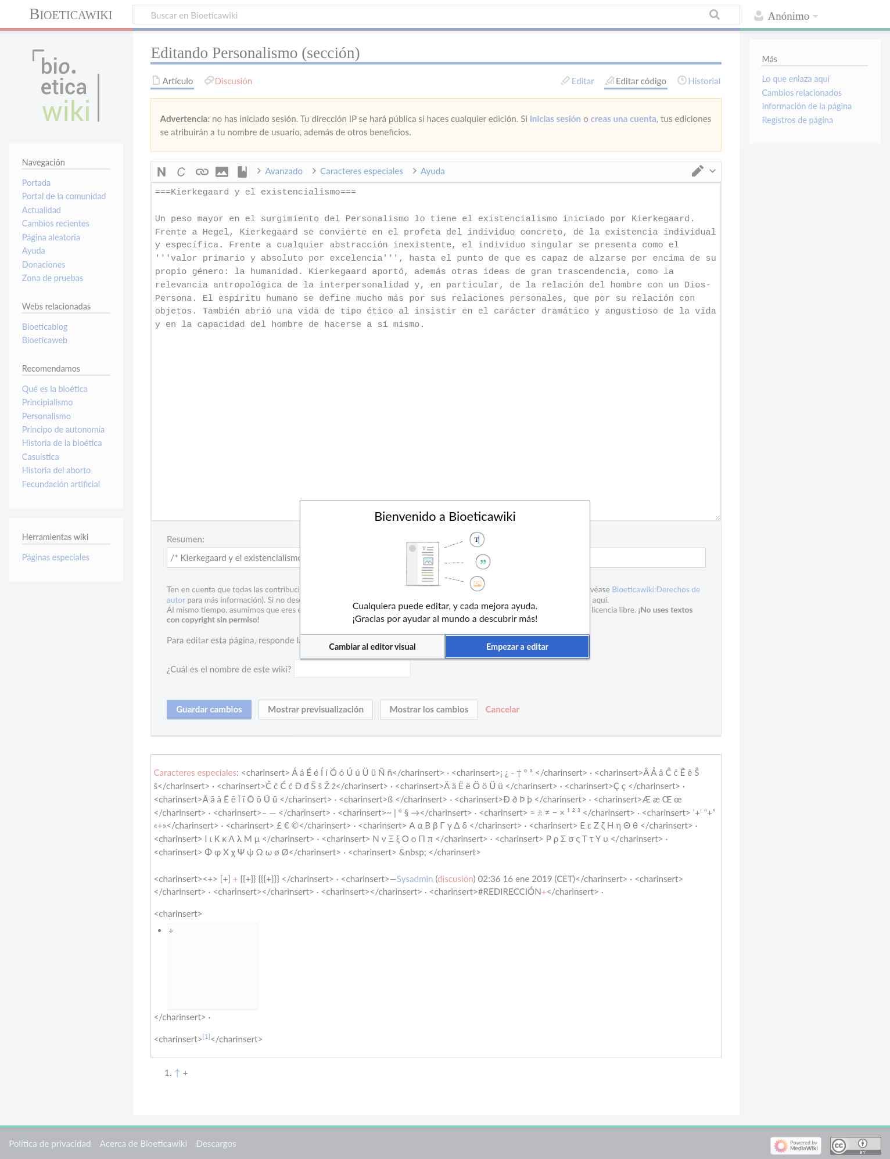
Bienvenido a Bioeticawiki (445, 516)
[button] (372, 646)
